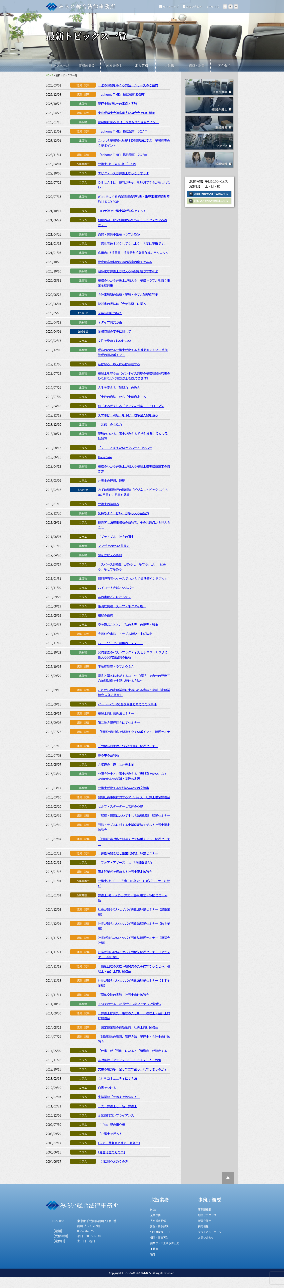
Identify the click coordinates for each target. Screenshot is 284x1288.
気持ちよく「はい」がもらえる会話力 (123, 513)
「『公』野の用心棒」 (113, 1124)
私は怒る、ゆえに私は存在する (119, 364)
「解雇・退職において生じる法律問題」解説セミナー (134, 815)
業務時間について (110, 313)
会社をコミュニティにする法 (117, 1078)
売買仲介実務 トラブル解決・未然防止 (125, 634)
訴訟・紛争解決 (159, 1226)
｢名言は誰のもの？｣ (111, 1152)
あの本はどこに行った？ (114, 597)
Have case (105, 457)
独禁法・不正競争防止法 (164, 1243)
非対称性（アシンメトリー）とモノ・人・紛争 (129, 1060)
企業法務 (155, 1215)
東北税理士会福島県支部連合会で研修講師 (126, 113)
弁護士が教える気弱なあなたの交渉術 (123, 788)
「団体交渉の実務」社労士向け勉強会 (123, 994)
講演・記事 (197, 65)
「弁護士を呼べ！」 (111, 1134)
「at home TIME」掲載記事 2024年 (122, 131)
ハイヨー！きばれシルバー (116, 587)
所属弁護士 (114, 65)
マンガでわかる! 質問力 (114, 546)
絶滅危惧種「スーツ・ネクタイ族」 (122, 606)
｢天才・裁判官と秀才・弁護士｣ (119, 1143)
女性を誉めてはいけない (114, 340)
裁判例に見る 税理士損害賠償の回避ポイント (128, 122)
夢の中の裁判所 (108, 755)
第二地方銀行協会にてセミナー (119, 722)
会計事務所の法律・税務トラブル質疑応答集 (128, 294)
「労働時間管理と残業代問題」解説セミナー (128, 746)
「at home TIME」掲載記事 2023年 (122, 154)
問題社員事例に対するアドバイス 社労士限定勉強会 (134, 797)
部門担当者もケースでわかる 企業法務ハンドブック (133, 578)
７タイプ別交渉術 (110, 322)
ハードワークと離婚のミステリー (120, 643)
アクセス (224, 65)
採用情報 (209, 160)
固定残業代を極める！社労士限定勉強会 (125, 871)
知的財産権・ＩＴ (160, 1232)
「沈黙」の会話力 (110, 424)
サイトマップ (171, 6)
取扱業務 (141, 65)
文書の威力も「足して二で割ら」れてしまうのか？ (132, 1069)
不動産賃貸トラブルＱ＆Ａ (116, 666)
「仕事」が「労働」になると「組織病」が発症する (132, 1051)
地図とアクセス (207, 1215)
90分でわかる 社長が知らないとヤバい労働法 (129, 1004)
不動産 (154, 1249)
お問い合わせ (194, 6)
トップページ (59, 65)
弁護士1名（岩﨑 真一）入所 (117, 164)
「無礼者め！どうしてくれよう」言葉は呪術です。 (132, 243)
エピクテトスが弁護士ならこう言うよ (123, 173)
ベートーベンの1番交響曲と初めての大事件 (127, 704)
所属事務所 (209, 105)
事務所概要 (87, 65)
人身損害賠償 (158, 1220)
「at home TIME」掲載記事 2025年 (121, 94)
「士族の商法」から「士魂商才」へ (122, 397)
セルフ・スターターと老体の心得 (120, 806)
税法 (152, 1254)
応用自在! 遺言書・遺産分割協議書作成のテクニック (133, 252)
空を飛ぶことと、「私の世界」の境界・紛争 (128, 624)
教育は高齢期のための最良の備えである (125, 262)
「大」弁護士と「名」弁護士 (117, 1106)
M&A (153, 1209)
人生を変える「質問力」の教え (119, 387)
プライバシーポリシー (211, 1232)
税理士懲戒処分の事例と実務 (117, 103)
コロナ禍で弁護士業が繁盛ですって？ (123, 211)
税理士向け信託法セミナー (116, 713)
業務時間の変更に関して (114, 331)
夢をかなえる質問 (110, 555)
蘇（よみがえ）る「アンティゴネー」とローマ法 (131, 406)
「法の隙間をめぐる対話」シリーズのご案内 (128, 85)
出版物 (169, 65)
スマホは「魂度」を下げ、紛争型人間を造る (128, 415)
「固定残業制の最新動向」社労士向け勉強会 (128, 1027)
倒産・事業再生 (159, 1237)
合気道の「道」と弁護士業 (116, 764)
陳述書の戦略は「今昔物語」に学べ (122, 304)
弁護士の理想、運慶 (111, 480)
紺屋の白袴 (105, 615)
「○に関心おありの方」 (114, 1161)
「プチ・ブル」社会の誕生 (116, 536)
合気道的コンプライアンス (116, 1115)
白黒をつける (107, 1087)
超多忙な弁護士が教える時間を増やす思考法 (128, 271)
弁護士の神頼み (108, 504)
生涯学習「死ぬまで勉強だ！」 (119, 1097)
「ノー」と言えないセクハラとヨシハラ (125, 448)
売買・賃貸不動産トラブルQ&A (119, 234)
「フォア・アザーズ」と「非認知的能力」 (126, 862)
